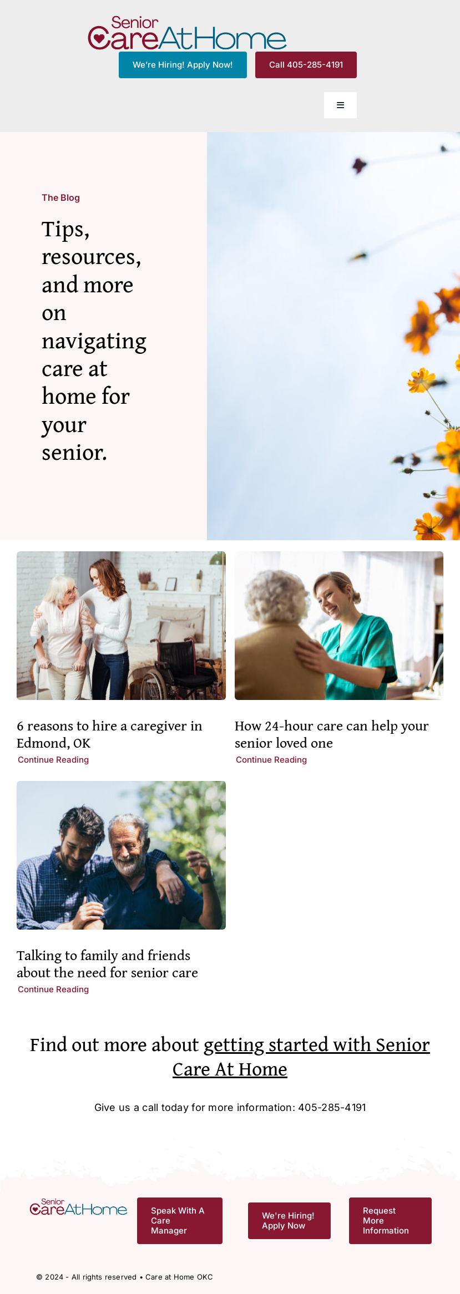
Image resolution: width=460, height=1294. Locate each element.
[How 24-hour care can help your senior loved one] (339, 559)
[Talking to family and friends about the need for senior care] (121, 789)
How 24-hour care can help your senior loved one (332, 733)
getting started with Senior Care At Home (301, 1055)
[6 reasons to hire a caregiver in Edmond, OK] (121, 559)
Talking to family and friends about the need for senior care (107, 963)
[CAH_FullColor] (188, 18)
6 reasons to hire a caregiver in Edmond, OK (110, 733)
